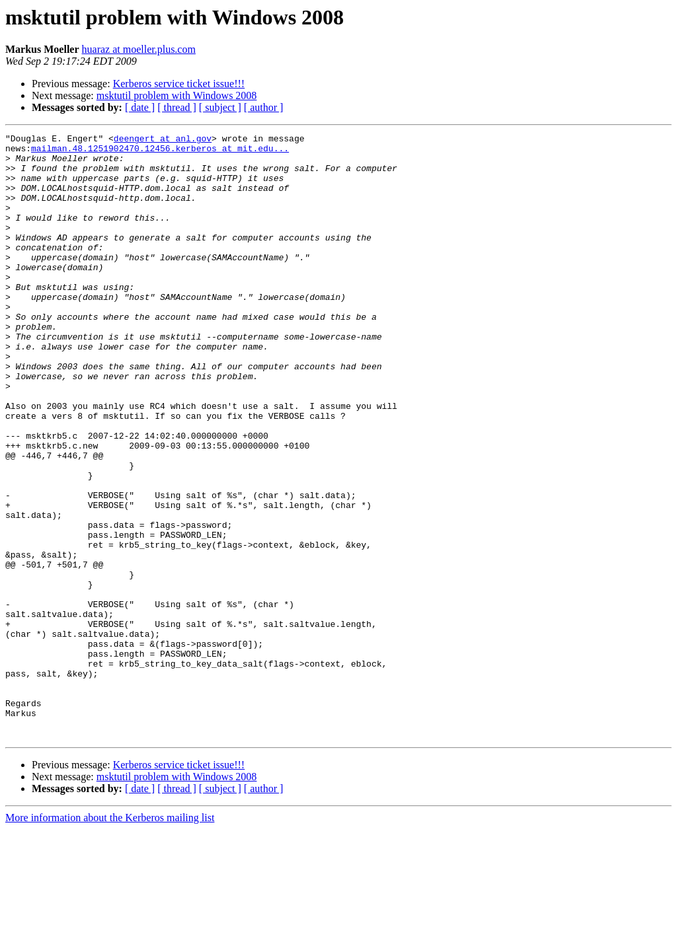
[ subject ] (220, 107)
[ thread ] (176, 107)
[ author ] (264, 107)
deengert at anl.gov (163, 140)
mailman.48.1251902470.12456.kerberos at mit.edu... (160, 152)
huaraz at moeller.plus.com (139, 49)
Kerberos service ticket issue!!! (179, 83)
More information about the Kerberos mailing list (109, 938)
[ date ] (140, 107)
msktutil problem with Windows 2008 (177, 95)
